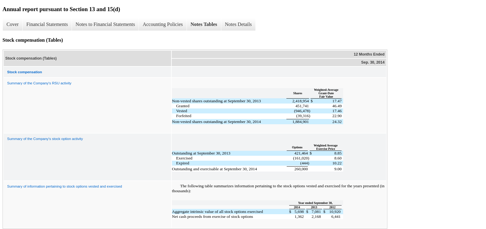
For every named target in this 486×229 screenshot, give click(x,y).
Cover (13, 24)
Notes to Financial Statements (105, 24)
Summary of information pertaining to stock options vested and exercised (64, 186)
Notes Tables (204, 24)
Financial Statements (47, 24)
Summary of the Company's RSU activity (39, 83)
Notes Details (238, 24)
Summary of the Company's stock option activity (45, 139)
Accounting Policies (163, 24)
